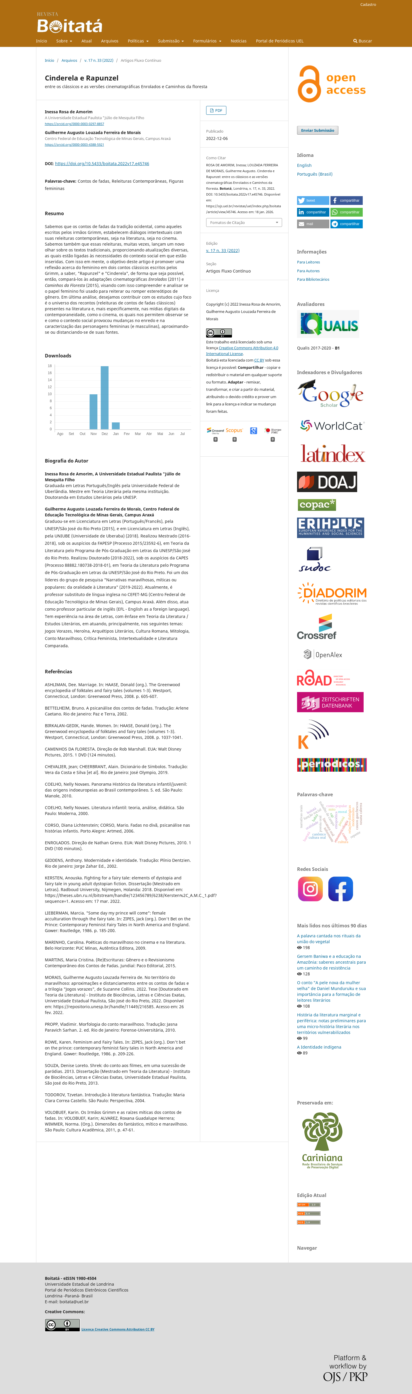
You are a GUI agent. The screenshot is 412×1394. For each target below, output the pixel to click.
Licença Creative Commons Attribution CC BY (118, 1329)
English (304, 165)
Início (41, 41)
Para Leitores (308, 262)
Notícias (239, 41)
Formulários (205, 41)
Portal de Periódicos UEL (280, 41)
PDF (218, 110)
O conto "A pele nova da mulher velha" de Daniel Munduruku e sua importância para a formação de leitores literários (331, 991)
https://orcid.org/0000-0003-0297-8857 (74, 124)
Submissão (169, 41)
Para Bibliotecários (313, 279)
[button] (313, 200)
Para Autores (308, 270)
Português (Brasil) (315, 174)
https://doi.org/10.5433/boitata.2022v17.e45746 (102, 163)
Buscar (362, 41)
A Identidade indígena (319, 1047)
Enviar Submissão (317, 130)
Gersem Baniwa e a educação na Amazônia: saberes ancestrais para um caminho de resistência (331, 962)
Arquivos (109, 41)
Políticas (136, 41)
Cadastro (368, 4)
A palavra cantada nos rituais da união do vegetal (329, 938)
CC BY (259, 360)
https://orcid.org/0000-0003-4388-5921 (74, 145)
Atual (87, 41)
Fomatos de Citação (227, 222)
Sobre (62, 41)
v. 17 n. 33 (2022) (98, 60)
